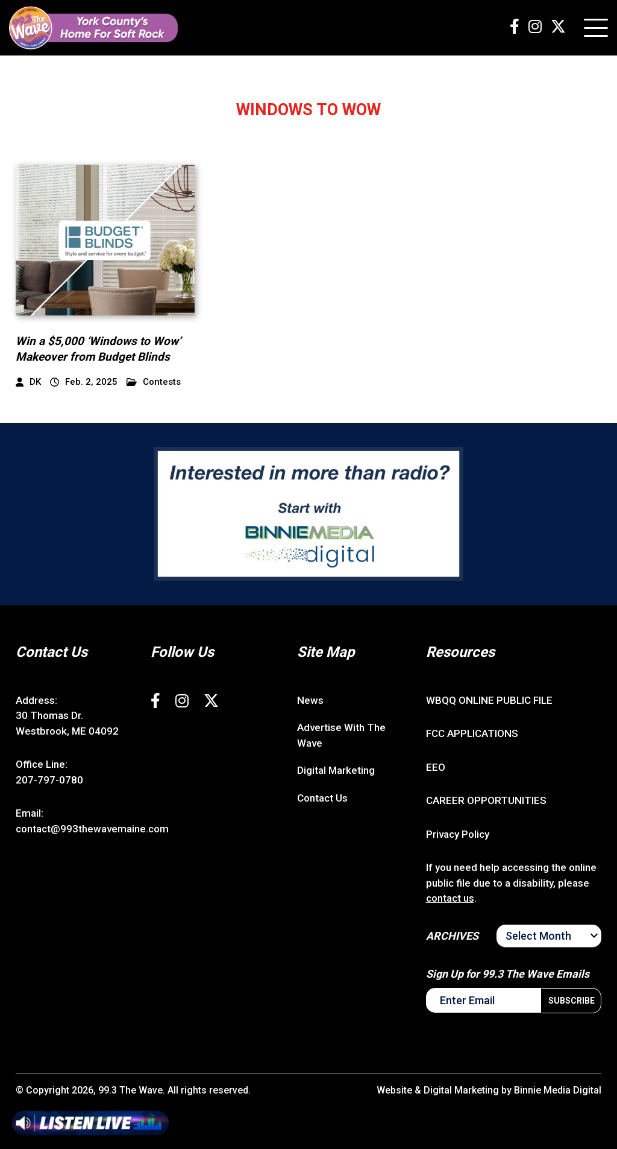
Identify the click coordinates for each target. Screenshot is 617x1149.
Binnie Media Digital (557, 1090)
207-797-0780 (49, 780)
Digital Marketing (336, 770)
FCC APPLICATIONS (472, 733)
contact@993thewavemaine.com (92, 829)
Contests (154, 382)
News (310, 700)
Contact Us (322, 798)
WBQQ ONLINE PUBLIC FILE (489, 700)
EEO (435, 767)
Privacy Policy (457, 834)
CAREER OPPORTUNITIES (486, 800)
